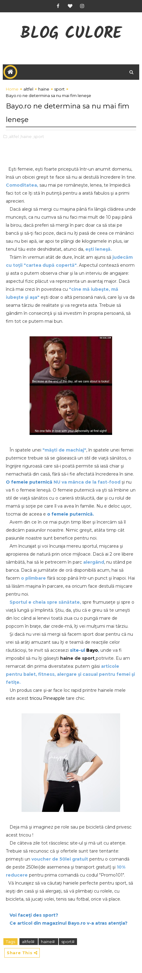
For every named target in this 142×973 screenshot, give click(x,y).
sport (59, 89)
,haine (26, 136)
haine (43, 89)
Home (12, 89)
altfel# (28, 941)
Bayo (92, 650)
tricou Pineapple (47, 698)
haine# (48, 941)
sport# (68, 941)
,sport (38, 136)
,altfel (13, 136)
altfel (28, 89)
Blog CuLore (71, 34)
